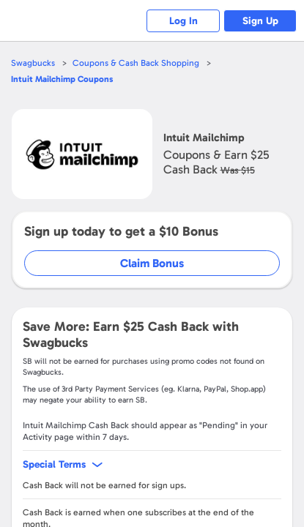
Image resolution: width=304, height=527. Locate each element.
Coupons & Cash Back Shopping (136, 63)
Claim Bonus (152, 263)
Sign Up (260, 21)
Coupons (62, 79)
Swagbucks (33, 63)
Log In (183, 21)
